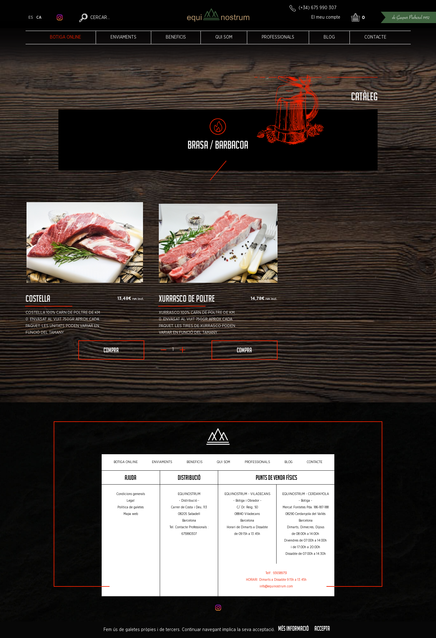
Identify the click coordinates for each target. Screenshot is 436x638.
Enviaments (123, 37)
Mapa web (130, 514)
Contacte (375, 37)
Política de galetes (130, 507)
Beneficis (176, 37)
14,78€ (258, 298)
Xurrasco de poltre (187, 300)
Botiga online (65, 37)
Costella (38, 300)
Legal (130, 500)
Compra (111, 351)
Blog (329, 37)
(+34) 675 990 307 (318, 8)
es (30, 17)
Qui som (223, 37)
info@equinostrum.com (276, 586)
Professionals (278, 37)
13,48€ (124, 298)
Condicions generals (130, 494)
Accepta (322, 629)
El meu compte (325, 17)
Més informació (293, 629)
